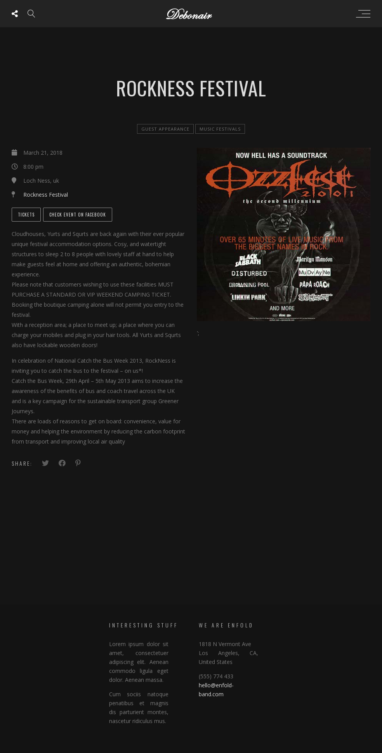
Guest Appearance (165, 129)
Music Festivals (220, 129)
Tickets (26, 214)
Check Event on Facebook (77, 214)
